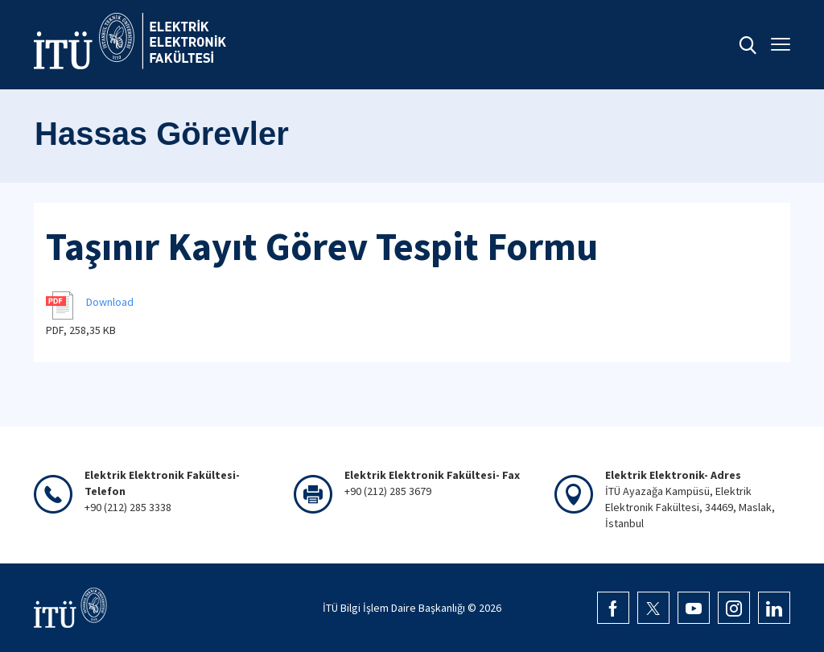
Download (110, 302)
